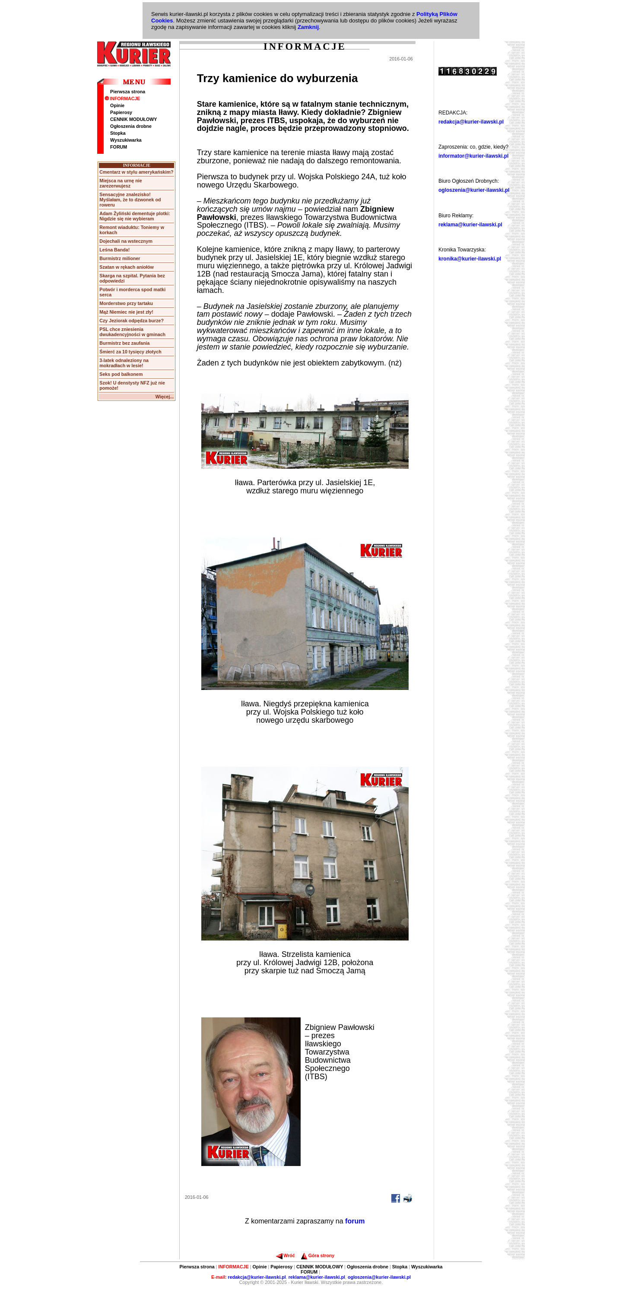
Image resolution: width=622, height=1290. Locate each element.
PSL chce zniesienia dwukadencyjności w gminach (132, 332)
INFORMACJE (122, 98)
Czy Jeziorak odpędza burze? (131, 320)
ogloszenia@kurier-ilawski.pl (473, 190)
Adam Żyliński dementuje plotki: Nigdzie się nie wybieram (134, 216)
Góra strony (317, 1255)
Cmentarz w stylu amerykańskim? (136, 172)
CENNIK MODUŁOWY (133, 119)
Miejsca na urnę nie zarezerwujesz (120, 183)
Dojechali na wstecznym (125, 241)
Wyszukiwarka (126, 140)
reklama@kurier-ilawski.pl (470, 225)
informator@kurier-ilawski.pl (473, 156)
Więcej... (165, 396)
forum (355, 1221)
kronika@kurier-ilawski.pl (469, 259)
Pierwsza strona (127, 91)
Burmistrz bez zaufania (124, 343)
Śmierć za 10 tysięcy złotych (130, 351)
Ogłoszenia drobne (131, 126)
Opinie (117, 105)
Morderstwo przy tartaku (126, 303)
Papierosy (121, 112)
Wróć (285, 1255)
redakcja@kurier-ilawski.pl (471, 122)
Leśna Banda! (114, 249)
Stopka (118, 133)
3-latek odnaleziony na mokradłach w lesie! (124, 363)
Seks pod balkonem (121, 374)
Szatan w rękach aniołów (126, 267)
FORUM (118, 146)
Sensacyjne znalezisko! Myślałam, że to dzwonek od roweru (130, 199)
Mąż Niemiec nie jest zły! (126, 312)
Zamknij (308, 27)
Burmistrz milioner (119, 258)
